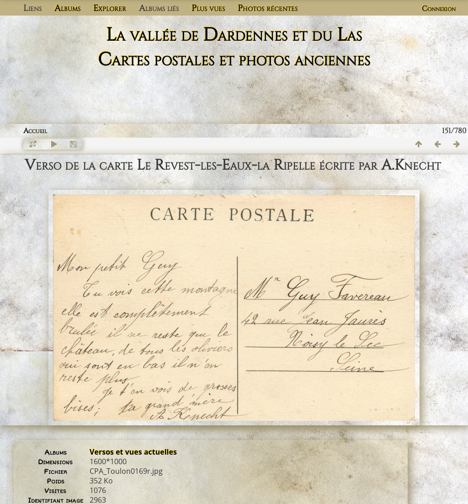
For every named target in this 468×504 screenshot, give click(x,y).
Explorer (109, 8)
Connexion (439, 9)
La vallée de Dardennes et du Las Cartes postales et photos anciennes (234, 47)
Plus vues (208, 8)
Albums (67, 8)
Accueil (35, 131)
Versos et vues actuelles (133, 452)
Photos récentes (268, 8)
